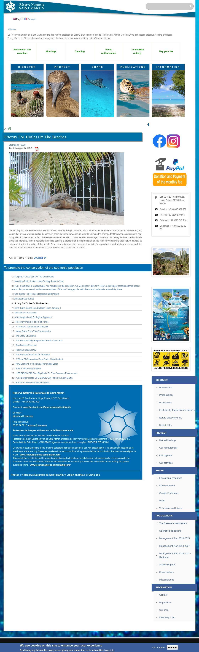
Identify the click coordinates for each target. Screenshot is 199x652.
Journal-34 (40, 257)
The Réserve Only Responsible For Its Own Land (39, 340)
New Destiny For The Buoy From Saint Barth (37, 364)
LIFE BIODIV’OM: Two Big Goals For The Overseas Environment (46, 373)
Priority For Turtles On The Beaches (32, 303)
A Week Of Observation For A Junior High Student (39, 359)
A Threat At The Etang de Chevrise (32, 326)
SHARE (97, 67)
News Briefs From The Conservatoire (33, 331)
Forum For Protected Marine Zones (32, 382)
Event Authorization (108, 51)
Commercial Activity (137, 51)
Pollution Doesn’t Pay (26, 350)
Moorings (51, 51)
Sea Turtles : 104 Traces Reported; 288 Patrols (37, 294)
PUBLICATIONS (133, 67)
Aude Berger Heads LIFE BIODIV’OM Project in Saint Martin (44, 378)
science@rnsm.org (37, 425)
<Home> (12, 29)
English (18, 19)
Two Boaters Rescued (26, 345)
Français (30, 19)
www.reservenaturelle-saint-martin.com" (50, 465)
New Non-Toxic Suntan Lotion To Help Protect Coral (39, 281)
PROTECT (62, 67)
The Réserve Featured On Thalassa (33, 354)
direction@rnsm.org (23, 416)
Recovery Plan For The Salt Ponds (32, 322)
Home (9, 128)
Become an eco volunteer (22, 51)
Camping (80, 51)
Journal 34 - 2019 (17, 145)
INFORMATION (168, 67)
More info (109, 650)
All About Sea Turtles (24, 299)
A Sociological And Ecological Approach (33, 317)
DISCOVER (27, 67)
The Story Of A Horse (26, 336)
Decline (172, 647)
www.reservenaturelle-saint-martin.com (40, 455)
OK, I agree (158, 647)
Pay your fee (166, 51)
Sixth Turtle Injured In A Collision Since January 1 (38, 308)
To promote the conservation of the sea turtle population (43, 267)
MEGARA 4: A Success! (26, 312)
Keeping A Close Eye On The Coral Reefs (34, 276)
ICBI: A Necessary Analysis (28, 368)
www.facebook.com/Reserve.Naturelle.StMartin (47, 407)
